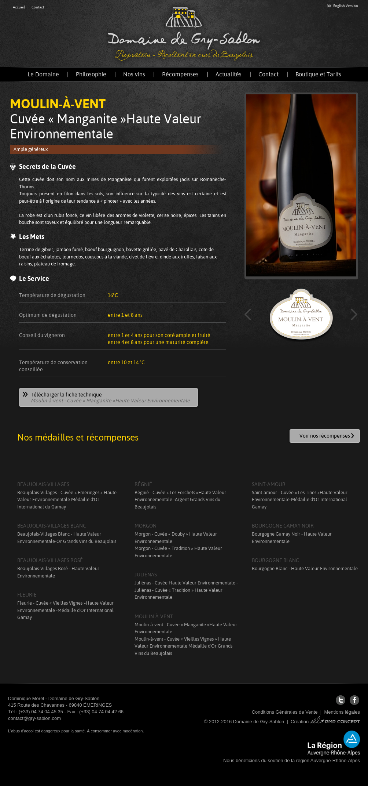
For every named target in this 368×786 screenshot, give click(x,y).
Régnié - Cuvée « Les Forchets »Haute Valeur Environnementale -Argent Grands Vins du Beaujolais (180, 500)
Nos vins (134, 74)
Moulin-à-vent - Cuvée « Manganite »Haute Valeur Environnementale (186, 628)
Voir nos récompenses (324, 436)
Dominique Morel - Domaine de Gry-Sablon (53, 698)
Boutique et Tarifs (318, 74)
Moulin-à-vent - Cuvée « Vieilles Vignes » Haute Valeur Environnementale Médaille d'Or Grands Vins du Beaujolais (183, 646)
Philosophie (91, 74)
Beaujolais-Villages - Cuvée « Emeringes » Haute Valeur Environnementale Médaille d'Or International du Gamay (67, 500)
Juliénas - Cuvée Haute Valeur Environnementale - (186, 583)
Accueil (19, 7)
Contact (38, 7)
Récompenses (180, 74)
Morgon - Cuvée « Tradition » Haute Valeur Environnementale (178, 552)
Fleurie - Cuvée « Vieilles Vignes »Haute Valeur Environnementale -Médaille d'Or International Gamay (65, 610)
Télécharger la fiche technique (106, 398)
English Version (342, 6)
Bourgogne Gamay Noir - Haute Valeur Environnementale (292, 537)
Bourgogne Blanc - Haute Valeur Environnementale (305, 568)
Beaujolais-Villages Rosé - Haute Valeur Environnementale (58, 572)
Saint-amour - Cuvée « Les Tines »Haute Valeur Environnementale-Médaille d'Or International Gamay (299, 500)
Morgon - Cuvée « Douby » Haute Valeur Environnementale (176, 537)
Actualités (229, 74)
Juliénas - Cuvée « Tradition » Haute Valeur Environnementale (178, 593)
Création (325, 721)
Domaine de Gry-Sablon (184, 33)
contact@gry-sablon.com (34, 718)
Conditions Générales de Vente (285, 712)
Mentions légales (342, 712)
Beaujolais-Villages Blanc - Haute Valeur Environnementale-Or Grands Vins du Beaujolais (66, 537)
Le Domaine (43, 74)
